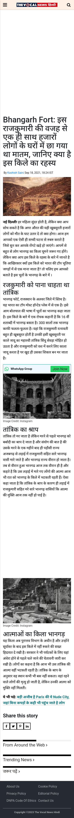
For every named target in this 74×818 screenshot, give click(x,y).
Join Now (59, 369)
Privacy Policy (16, 793)
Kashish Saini (15, 172)
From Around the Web (24, 745)
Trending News (17, 759)
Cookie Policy (47, 786)
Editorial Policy (48, 793)
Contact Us (46, 800)
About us (13, 786)
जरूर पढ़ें (10, 771)
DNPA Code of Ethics (21, 800)
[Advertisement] (37, 70)
